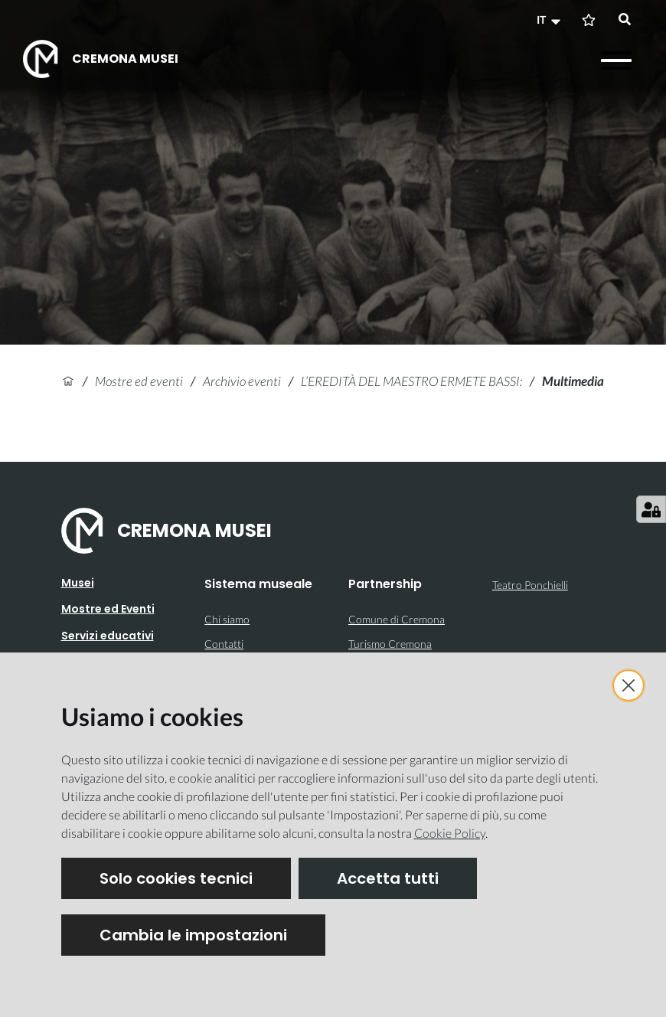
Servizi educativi (107, 635)
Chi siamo (227, 619)
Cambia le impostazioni (193, 935)
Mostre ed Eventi (108, 608)
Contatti (223, 643)
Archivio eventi (242, 381)
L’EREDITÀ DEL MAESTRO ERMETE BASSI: (411, 381)
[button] (550, 20)
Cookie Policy (449, 833)
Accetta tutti (388, 878)
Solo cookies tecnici (176, 878)
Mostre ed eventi (139, 381)
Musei (77, 582)
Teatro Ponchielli (530, 584)
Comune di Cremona (396, 619)
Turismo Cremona (390, 643)
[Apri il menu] (616, 60)
